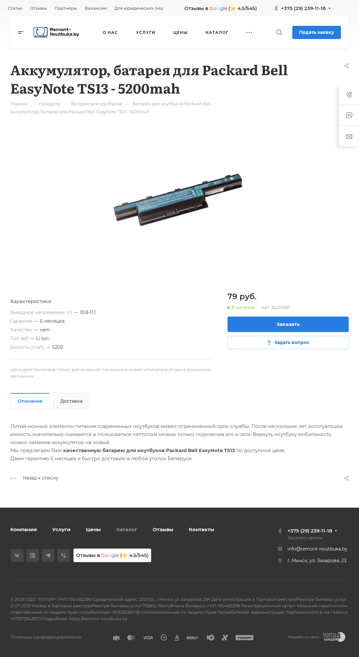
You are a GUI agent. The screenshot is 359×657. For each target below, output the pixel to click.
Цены (93, 529)
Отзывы (163, 529)
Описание (30, 401)
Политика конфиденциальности (45, 637)
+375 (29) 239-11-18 (303, 8)
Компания (23, 529)
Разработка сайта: (304, 637)
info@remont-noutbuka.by (317, 549)
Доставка (71, 401)
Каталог (126, 529)
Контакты (201, 529)
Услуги (61, 529)
